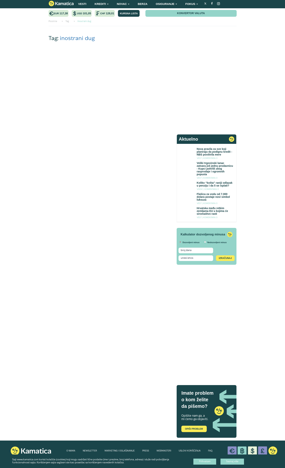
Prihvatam (205, 461)
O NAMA (70, 451)
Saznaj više (232, 461)
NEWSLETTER (90, 451)
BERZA (142, 3)
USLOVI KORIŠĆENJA (190, 451)
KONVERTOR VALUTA (191, 13)
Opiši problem (194, 429)
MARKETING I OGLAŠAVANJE (120, 451)
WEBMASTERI (164, 451)
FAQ (210, 451)
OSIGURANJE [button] (166, 3)
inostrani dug (77, 38)
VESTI (82, 3)
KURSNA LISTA (129, 13)
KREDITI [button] (102, 3)
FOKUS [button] (191, 3)
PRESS (145, 451)
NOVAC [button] (123, 3)
